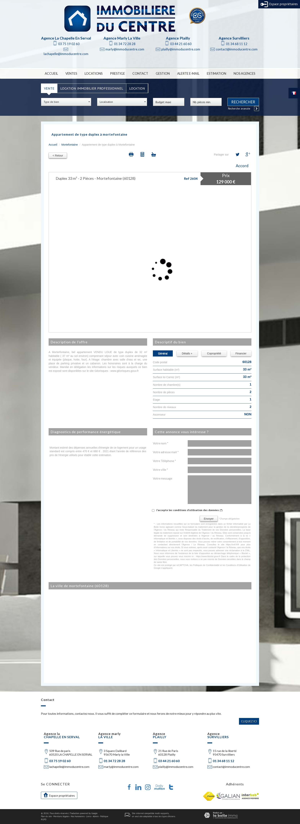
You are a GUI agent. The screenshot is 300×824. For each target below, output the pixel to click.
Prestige (117, 73)
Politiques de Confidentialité (206, 565)
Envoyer (209, 518)
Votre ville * (160, 469)
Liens (88, 816)
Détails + (187, 353)
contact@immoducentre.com (237, 49)
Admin (96, 816)
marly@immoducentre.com (124, 49)
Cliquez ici (249, 721)
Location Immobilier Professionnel (91, 88)
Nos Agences (244, 73)
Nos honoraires (78, 816)
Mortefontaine (69, 144)
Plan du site (46, 816)
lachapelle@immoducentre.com (66, 54)
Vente (49, 88)
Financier (241, 353)
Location (137, 88)
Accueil (51, 73)
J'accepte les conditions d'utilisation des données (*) (189, 510)
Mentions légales (61, 816)
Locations (94, 73)
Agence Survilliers (234, 38)
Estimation (216, 73)
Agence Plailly (178, 38)
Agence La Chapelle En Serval (66, 38)
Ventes (71, 73)
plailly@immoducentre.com (180, 49)
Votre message (162, 478)
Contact (140, 73)
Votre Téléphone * (164, 461)
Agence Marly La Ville (122, 38)
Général (163, 353)
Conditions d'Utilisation (236, 565)
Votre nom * (160, 443)
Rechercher (243, 102)
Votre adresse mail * (166, 452)
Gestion (163, 73)
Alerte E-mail (188, 73)
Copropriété (214, 353)
